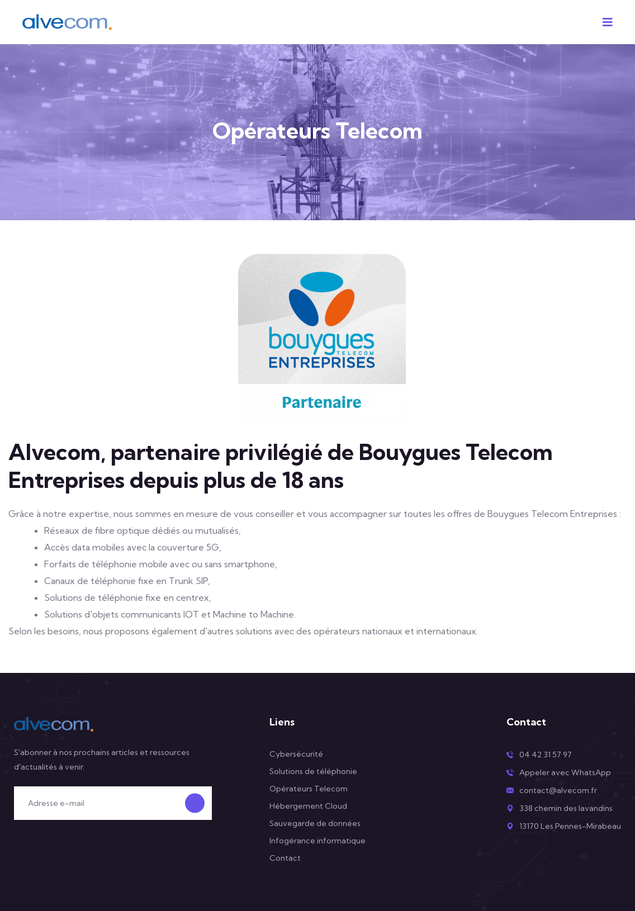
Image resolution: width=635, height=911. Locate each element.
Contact (285, 858)
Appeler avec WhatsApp (565, 772)
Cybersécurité (296, 754)
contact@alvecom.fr (558, 790)
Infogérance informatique (317, 841)
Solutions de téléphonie (313, 771)
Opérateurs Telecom (308, 789)
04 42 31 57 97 (545, 754)
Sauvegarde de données (315, 823)
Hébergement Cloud (308, 806)
